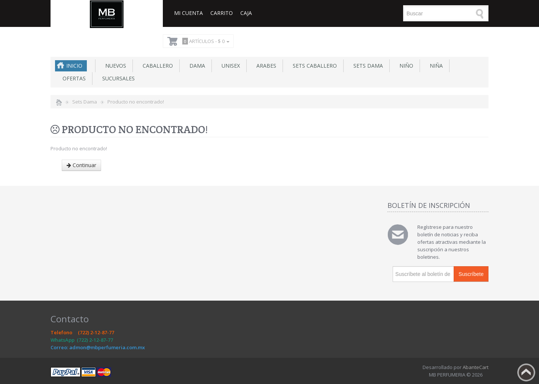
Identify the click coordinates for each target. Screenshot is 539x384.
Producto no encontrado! (135, 101)
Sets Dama (366, 65)
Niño (404, 65)
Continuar (81, 165)
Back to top (526, 372)
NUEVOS (114, 65)
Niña (435, 65)
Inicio (74, 65)
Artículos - (204, 41)
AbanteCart (475, 367)
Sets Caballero (313, 65)
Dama (195, 65)
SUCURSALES (117, 78)
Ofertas (73, 78)
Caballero (156, 65)
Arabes (264, 65)
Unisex (229, 65)
